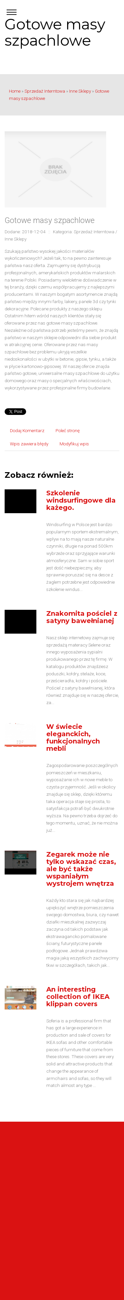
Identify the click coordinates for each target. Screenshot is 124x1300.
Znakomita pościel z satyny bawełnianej (81, 617)
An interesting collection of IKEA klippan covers (77, 996)
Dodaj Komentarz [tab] (27, 430)
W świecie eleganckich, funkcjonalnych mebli (73, 737)
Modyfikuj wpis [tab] (74, 443)
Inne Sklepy (80, 91)
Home (15, 91)
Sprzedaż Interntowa (44, 91)
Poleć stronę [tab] (68, 430)
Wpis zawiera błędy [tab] (29, 443)
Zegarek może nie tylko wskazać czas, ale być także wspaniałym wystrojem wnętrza (81, 868)
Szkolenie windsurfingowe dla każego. (81, 500)
